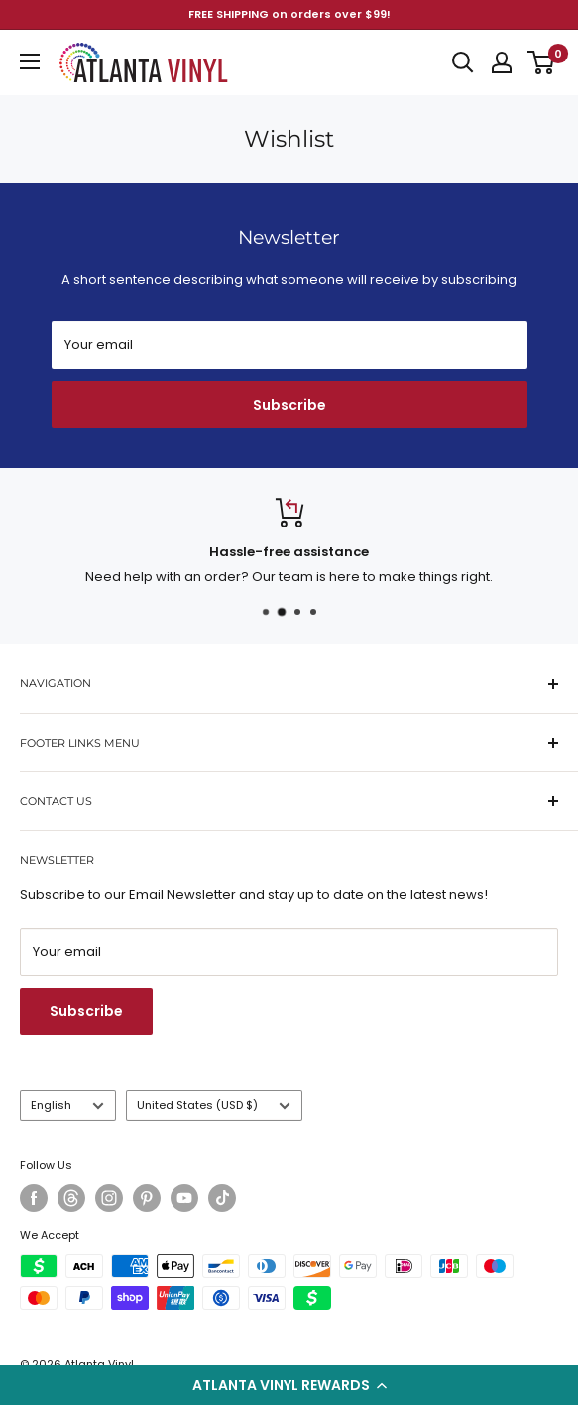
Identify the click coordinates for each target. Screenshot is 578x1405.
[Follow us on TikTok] (222, 1198)
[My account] (502, 62)
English (67, 1104)
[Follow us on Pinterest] (147, 1198)
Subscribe (289, 404)
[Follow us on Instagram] (109, 1198)
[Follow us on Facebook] (34, 1198)
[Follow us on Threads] (71, 1198)
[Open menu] (30, 61)
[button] (289, 1385)
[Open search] (463, 62)
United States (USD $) (213, 1104)
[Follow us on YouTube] (184, 1198)
